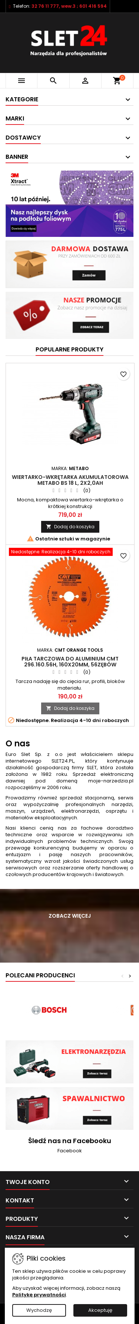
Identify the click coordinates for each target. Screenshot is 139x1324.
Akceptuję (100, 1310)
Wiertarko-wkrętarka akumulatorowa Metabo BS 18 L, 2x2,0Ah (70, 480)
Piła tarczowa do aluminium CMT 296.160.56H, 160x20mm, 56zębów (70, 661)
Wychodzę (39, 1310)
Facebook (69, 1150)
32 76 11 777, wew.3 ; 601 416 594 (69, 6)
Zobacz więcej (70, 916)
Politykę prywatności (39, 1294)
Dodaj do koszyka (70, 526)
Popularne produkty (69, 349)
